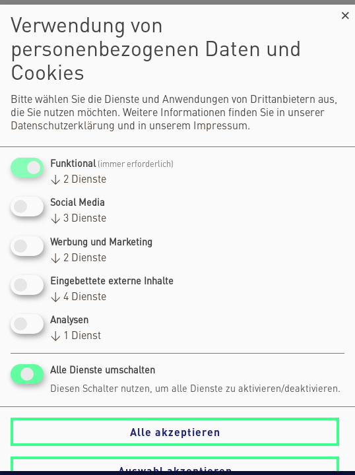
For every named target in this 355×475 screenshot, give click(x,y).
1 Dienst (75, 336)
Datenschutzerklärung (63, 126)
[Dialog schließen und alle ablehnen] (345, 13)
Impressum (220, 126)
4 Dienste (78, 297)
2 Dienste (78, 180)
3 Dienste (78, 219)
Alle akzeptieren (175, 432)
